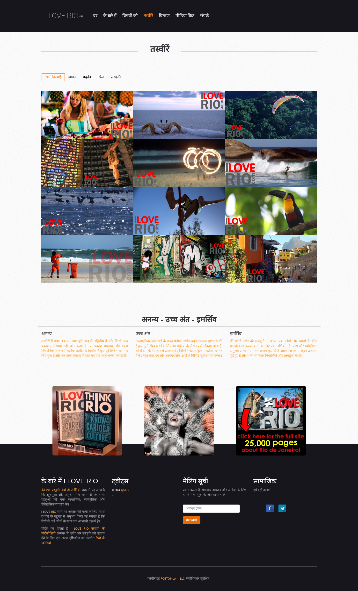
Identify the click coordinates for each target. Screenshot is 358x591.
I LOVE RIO (64, 15)
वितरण (164, 15)
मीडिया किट (184, 15)
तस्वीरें (148, 15)
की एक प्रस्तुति (51, 490)
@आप (125, 490)
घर (95, 15)
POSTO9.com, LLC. (173, 579)
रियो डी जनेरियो (71, 490)
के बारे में (110, 15)
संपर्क (204, 15)
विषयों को (130, 15)
